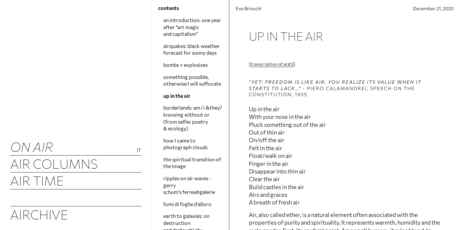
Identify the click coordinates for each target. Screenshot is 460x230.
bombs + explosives (185, 65)
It (139, 150)
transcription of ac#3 (266, 69)
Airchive (39, 214)
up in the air (176, 96)
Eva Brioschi (253, 10)
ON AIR (31, 146)
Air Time (37, 180)
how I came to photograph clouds (185, 143)
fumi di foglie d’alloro (187, 204)
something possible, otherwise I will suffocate (192, 80)
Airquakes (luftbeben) (76, 197)
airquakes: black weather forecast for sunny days (191, 49)
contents (168, 8)
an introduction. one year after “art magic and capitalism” (192, 27)
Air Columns (54, 163)
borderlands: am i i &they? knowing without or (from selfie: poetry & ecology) (192, 117)
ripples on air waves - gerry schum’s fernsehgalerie (189, 185)
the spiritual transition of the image (192, 162)
